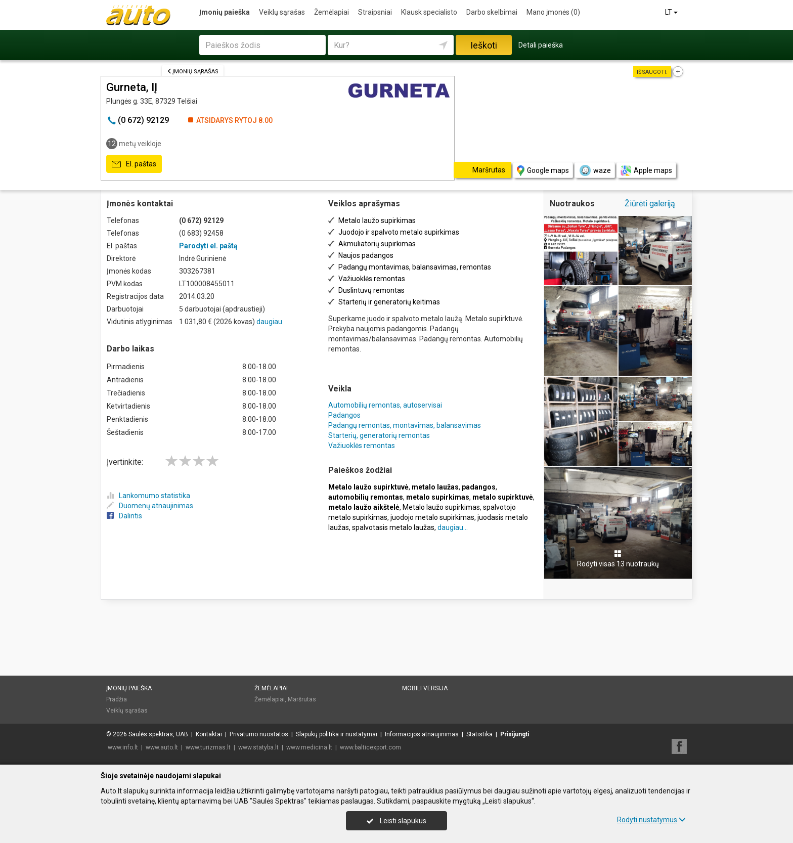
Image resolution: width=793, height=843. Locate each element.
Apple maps (646, 170)
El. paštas (134, 164)
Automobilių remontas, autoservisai (385, 405)
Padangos (344, 415)
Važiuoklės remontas (361, 445)
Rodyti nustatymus (651, 820)
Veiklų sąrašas (282, 12)
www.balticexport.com (370, 747)
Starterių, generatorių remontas (379, 435)
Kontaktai (209, 734)
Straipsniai (375, 12)
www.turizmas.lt (208, 747)
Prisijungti (514, 734)
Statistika (479, 734)
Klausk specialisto (429, 12)
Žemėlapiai (331, 12)
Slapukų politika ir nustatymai (336, 734)
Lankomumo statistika (148, 496)
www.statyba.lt (258, 747)
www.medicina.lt (309, 747)
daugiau (269, 322)
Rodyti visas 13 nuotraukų (618, 559)
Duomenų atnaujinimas (150, 506)
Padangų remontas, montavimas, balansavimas (404, 425)
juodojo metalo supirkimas (432, 517)
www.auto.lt (162, 747)
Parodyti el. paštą (208, 246)
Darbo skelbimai (491, 12)
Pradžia (116, 699)
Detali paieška (540, 45)
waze (595, 170)
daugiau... (452, 527)
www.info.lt (123, 747)
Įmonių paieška (224, 12)
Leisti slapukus (396, 821)
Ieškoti (483, 45)
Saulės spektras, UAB (158, 734)
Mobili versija (425, 688)
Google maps (543, 170)
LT (672, 12)
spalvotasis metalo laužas (393, 527)
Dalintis (124, 516)
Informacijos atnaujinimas (422, 734)
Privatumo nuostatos (259, 734)
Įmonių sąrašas (192, 71)
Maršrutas (302, 699)
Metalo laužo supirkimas (441, 507)
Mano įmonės (553, 12)
